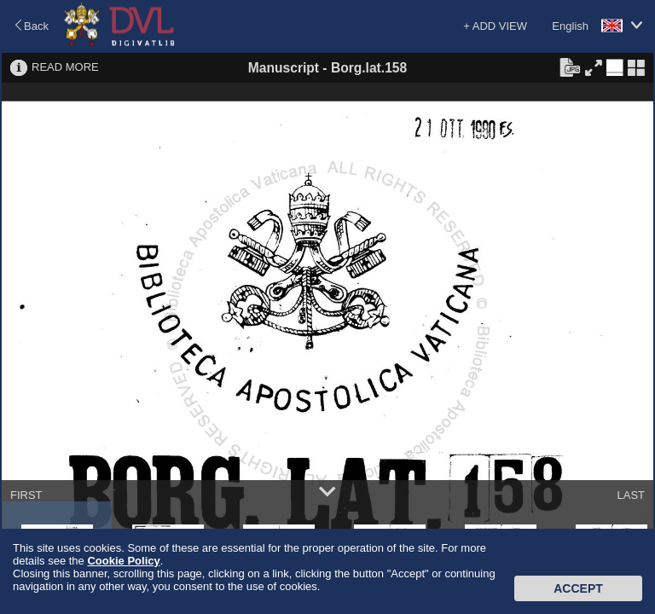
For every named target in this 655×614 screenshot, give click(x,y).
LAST (631, 495)
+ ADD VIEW (495, 26)
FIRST (26, 495)
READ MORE (65, 67)
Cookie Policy (123, 560)
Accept (578, 588)
